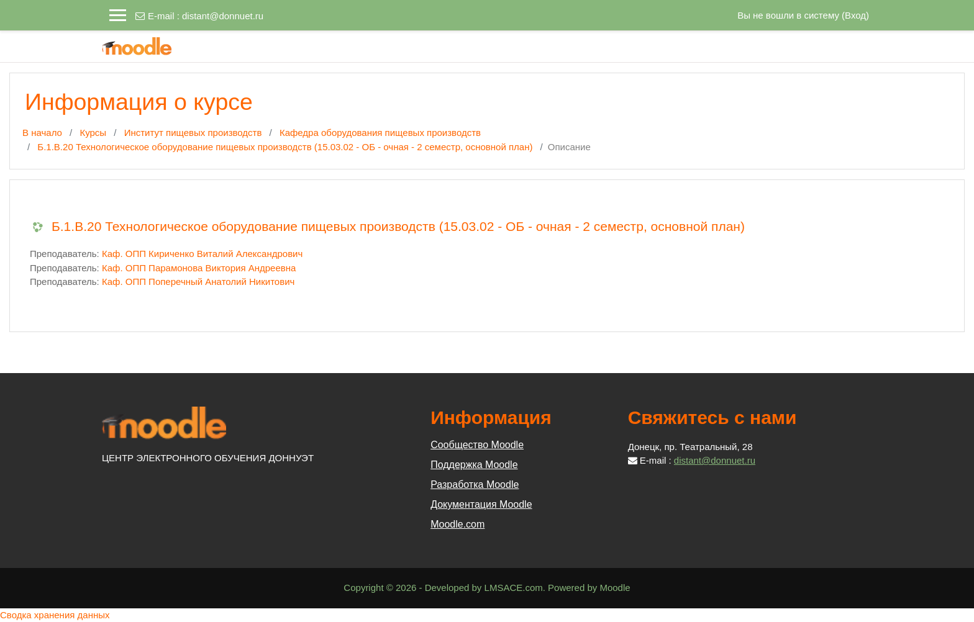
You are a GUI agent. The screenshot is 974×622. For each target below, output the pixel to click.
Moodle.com (457, 524)
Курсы (93, 132)
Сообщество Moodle (477, 444)
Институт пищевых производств (193, 132)
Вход (855, 15)
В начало (42, 132)
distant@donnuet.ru (222, 16)
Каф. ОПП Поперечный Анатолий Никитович (198, 281)
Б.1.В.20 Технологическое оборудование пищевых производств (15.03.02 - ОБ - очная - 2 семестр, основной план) (284, 147)
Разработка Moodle (474, 484)
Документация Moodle (481, 504)
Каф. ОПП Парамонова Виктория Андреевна (199, 268)
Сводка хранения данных (55, 615)
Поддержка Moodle (473, 464)
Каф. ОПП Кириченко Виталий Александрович (202, 253)
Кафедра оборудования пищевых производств (380, 132)
